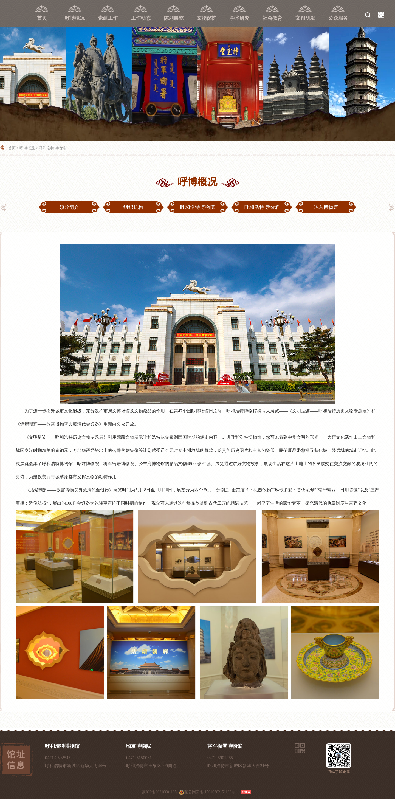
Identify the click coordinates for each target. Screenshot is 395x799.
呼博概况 (75, 18)
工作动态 (141, 18)
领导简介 (69, 207)
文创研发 (305, 18)
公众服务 (338, 18)
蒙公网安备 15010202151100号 (209, 792)
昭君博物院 (326, 207)
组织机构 (133, 207)
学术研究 (239, 18)
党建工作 (108, 18)
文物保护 (206, 18)
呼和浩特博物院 (197, 207)
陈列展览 (174, 18)
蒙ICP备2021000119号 (160, 792)
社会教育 (272, 18)
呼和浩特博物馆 (52, 148)
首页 (42, 18)
